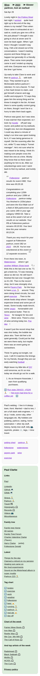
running (10, 606)
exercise (13, 296)
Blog (6, 5)
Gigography (9, 507)
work (9, 594)
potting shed (9, 442)
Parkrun (7, 501)
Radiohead (9, 651)
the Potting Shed (25, 17)
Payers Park (16, 287)
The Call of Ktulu (11, 640)
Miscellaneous (10, 516)
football (21, 362)
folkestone (8, 448)
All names (8, 531)
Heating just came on (13, 564)
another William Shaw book (16, 265)
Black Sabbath (10, 654)
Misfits (7, 657)
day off (10, 616)
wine (6, 318)
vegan (12, 309)
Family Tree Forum (12, 534)
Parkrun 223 (9, 576)
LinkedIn (8, 486)
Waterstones (10, 262)
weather (11, 597)
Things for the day (12, 558)
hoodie (15, 123)
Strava (7, 498)
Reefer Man (9, 633)
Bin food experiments (13, 567)
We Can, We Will (12, 636)
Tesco (6, 315)
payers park (9, 453)
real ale (10, 613)
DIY (30, 367)
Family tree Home (12, 528)
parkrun (14, 78)
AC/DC (7, 660)
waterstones (22, 448)
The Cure (8, 664)
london (10, 588)
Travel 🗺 (8, 504)
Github (7, 489)
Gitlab (6, 493)
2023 (17, 5)
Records (8, 510)
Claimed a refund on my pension (19, 561)
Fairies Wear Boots (13, 627)
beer (9, 603)
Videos (7, 513)
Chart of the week (12, 622)
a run (14, 290)
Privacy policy (11, 669)
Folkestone (14, 178)
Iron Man (8, 630)
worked (18, 20)
